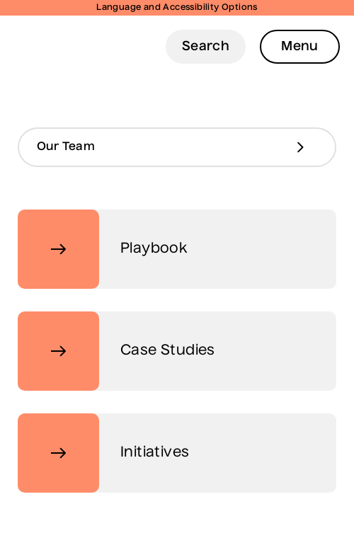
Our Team (66, 147)
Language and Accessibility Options (177, 8)
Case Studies (116, 351)
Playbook (102, 249)
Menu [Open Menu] (300, 46)
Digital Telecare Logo (42, 46)
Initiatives (103, 453)
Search (205, 46)
